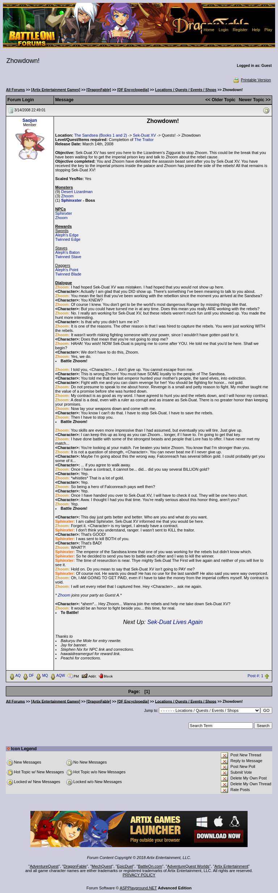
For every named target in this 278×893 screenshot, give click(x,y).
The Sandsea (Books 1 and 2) (100, 135)
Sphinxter (63, 213)
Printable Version (252, 80)
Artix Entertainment (231, 866)
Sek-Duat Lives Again (175, 622)
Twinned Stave (68, 257)
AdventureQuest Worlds (188, 866)
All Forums (15, 90)
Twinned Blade (68, 274)
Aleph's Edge (67, 235)
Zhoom (67, 196)
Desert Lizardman (77, 191)
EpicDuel (125, 866)
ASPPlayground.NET (138, 888)
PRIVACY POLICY (139, 875)
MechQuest (102, 866)
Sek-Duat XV (144, 135)
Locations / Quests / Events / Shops (185, 90)
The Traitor (143, 139)
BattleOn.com (150, 866)
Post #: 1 (255, 676)
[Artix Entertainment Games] (55, 90)
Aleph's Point (67, 270)
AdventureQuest (44, 866)
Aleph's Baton (67, 252)
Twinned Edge (68, 239)
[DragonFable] (99, 90)
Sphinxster (71, 200)
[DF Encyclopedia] (133, 90)
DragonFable (75, 866)
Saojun (29, 120)
